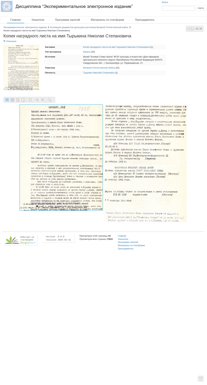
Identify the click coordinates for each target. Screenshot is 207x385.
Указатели (38, 19)
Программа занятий (67, 19)
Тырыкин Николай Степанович (98, 72)
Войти (165, 2)
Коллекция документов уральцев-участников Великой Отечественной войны (89, 27)
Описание (9, 41)
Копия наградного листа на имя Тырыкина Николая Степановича (116, 47)
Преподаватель (145, 19)
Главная (15, 19)
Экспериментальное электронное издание (25, 27)
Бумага (86, 51)
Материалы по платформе (107, 19)
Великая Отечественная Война (99, 67)
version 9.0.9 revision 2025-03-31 (58, 238)
